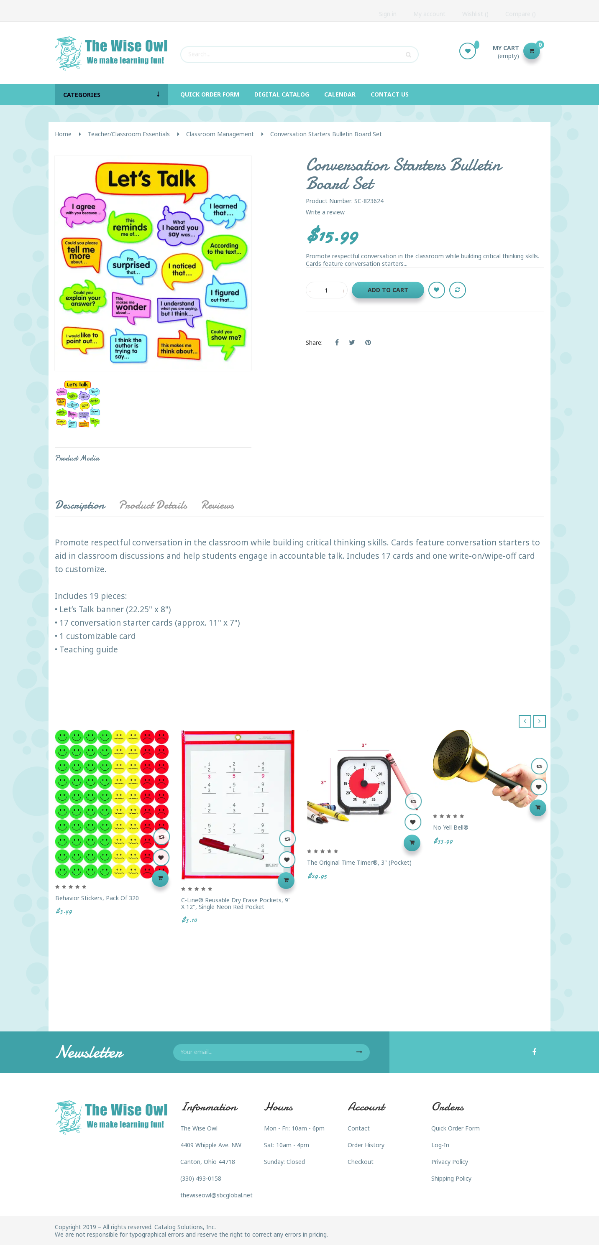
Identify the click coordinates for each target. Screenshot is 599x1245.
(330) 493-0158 (200, 1178)
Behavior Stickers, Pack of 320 (97, 898)
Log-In (440, 1145)
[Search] (299, 51)
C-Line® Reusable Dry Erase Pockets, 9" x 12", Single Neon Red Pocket (236, 903)
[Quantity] (327, 290)
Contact (359, 1128)
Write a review (325, 212)
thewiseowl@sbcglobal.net (216, 1195)
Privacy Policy (449, 1162)
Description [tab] (80, 505)
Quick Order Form (455, 1128)
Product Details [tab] (152, 505)
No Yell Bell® (450, 827)
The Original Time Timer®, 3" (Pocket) (359, 862)
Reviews (217, 505)
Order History (366, 1145)
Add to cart (388, 290)
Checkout (361, 1162)
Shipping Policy (451, 1178)
